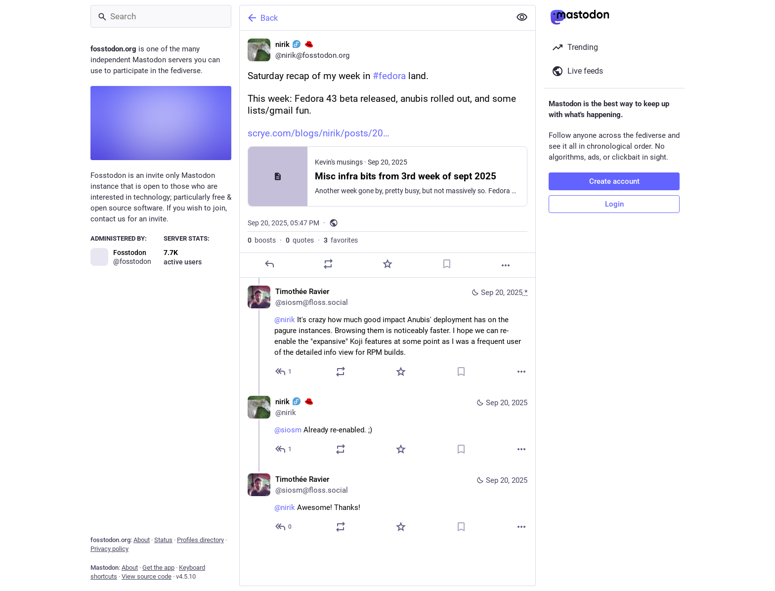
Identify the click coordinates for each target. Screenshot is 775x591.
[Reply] (269, 264)
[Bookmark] (447, 264)
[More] (506, 265)
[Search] (160, 16)
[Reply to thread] (284, 372)
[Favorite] (387, 264)
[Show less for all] (522, 17)
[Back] (374, 17)
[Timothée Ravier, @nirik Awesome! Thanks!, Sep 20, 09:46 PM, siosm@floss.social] (387, 504)
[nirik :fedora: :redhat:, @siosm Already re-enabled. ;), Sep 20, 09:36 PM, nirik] (387, 426)
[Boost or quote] (328, 264)
